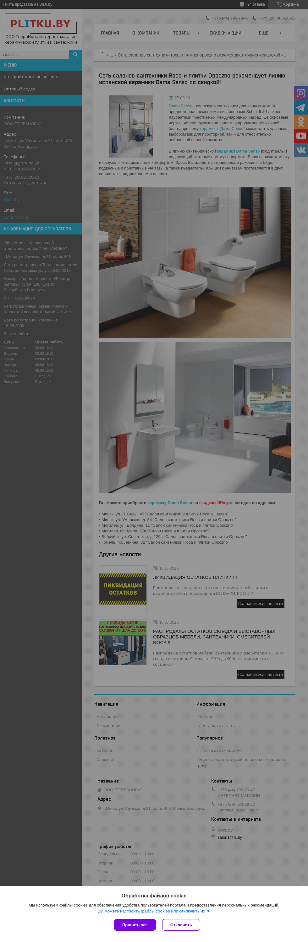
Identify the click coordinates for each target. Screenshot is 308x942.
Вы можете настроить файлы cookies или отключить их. (151, 911)
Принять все (135, 925)
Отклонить (181, 925)
